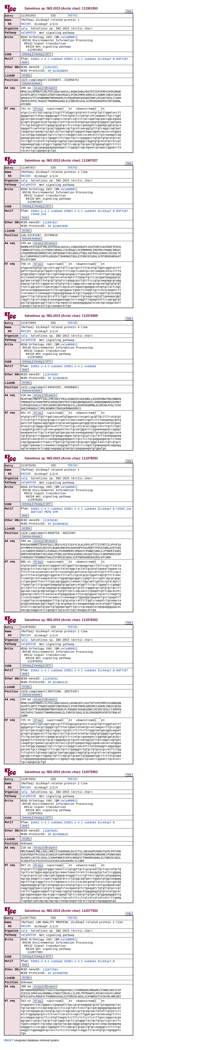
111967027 (50, 223)
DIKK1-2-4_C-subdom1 (80, 59)
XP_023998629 (58, 837)
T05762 (72, 16)
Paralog (38, 54)
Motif (24, 62)
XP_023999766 (58, 977)
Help (128, 11)
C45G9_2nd (38, 215)
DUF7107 (122, 59)
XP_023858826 (58, 379)
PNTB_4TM (51, 514)
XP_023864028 (58, 526)
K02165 (26, 24)
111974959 (50, 376)
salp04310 (28, 32)
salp (24, 28)
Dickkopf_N (106, 59)
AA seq (37, 88)
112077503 (50, 973)
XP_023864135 (58, 685)
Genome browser (31, 83)
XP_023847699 (58, 227)
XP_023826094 (58, 71)
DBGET (8, 1044)
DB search (50, 88)
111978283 (50, 522)
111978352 (50, 681)
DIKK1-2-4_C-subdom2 (47, 59)
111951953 (50, 67)
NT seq (37, 109)
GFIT (48, 54)
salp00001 (68, 37)
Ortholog (26, 54)
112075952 (50, 834)
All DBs (26, 75)
